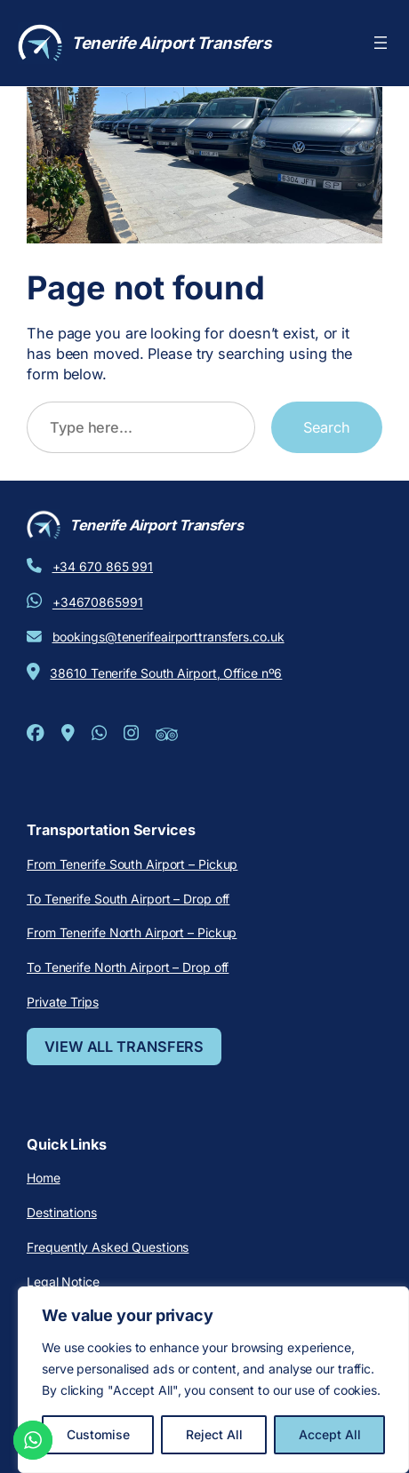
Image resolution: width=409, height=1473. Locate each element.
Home (43, 1177)
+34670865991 (97, 602)
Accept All (330, 1434)
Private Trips (63, 1001)
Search (326, 427)
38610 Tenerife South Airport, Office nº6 (166, 673)
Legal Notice (63, 1281)
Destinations (62, 1212)
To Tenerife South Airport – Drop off (128, 898)
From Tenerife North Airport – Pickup (132, 932)
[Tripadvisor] (167, 739)
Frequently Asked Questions (107, 1246)
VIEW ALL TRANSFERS (124, 1046)
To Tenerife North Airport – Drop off (128, 967)
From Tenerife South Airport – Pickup (132, 864)
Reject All (214, 1434)
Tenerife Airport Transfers (170, 42)
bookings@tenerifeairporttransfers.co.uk (168, 636)
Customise (98, 1434)
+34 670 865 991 (103, 566)
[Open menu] (380, 42)
